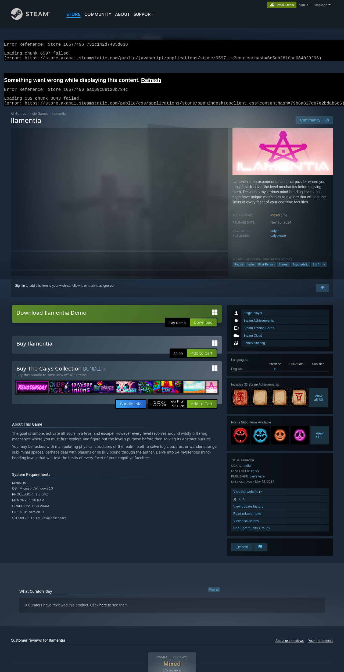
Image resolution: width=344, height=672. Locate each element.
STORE (73, 14)
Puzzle (238, 270)
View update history (248, 513)
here (103, 611)
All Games (18, 120)
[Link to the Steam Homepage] (34, 18)
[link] (167, 410)
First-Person (266, 270)
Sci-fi (316, 270)
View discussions (246, 527)
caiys (274, 237)
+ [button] (324, 270)
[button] (202, 359)
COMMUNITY (97, 14)
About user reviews (289, 647)
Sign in (20, 292)
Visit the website (248, 498)
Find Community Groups (251, 535)
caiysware (278, 242)
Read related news (247, 520)
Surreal (283, 270)
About (122, 14)
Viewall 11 (320, 441)
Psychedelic (300, 270)
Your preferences (320, 647)
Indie (251, 270)
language (320, 5)
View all (214, 596)
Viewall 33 (318, 404)
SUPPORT (143, 14)
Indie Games (39, 120)
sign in (303, 5)
